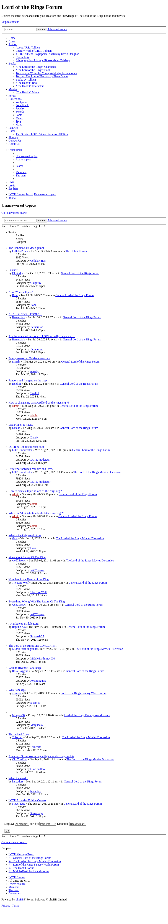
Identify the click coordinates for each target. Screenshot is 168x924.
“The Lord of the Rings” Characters (36, 66)
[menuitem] (26, 156)
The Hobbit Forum (76, 251)
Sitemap (13, 137)
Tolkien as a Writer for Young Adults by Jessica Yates (46, 73)
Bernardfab (18, 317)
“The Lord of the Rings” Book (33, 69)
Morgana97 (18, 715)
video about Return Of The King (27, 557)
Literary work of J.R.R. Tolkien (34, 50)
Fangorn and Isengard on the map (28, 380)
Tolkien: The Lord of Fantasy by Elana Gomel (42, 76)
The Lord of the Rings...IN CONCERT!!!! (33, 645)
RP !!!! (12, 711)
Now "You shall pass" (21, 292)
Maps (19, 124)
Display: (16, 823)
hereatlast (17, 781)
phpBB (20, 899)
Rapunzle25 (19, 626)
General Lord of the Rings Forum (80, 273)
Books (12, 63)
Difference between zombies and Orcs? (31, 468)
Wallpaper (21, 102)
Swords (20, 111)
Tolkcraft (17, 737)
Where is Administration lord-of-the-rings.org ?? (36, 513)
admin (15, 405)
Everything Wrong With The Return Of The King (37, 601)
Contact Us (15, 140)
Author (13, 44)
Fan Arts (13, 127)
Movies (13, 89)
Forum (12, 95)
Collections (15, 98)
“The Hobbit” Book (27, 82)
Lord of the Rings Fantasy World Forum (83, 693)
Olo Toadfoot (19, 759)
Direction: (71, 823)
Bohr (15, 295)
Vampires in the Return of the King (29, 579)
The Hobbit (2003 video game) (26, 247)
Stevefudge (18, 803)
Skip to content (10, 21)
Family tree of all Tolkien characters (29, 358)
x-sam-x (16, 693)
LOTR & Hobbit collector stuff (26, 446)
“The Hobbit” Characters (30, 86)
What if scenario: (18, 778)
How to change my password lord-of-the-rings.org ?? (39, 402)
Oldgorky (17, 273)
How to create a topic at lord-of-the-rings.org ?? (36, 490)
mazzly (16, 361)
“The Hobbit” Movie (27, 92)
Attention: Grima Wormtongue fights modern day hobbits (41, 756)
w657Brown (19, 560)
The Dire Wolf (20, 582)
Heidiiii (16, 383)
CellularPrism (20, 251)
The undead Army (19, 734)
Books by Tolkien (26, 79)
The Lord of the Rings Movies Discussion (97, 472)
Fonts (19, 114)
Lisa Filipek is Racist (21, 424)
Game (12, 130)
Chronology (22, 57)
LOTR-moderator (22, 449)
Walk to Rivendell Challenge (25, 667)
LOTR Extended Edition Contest (27, 800)
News (12, 41)
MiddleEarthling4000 (24, 648)
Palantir (13, 269)
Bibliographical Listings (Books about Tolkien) (43, 60)
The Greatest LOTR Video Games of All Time (42, 134)
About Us (14, 143)
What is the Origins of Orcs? (25, 535)
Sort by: (43, 823)
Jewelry (20, 108)
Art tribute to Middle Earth (24, 623)
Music (19, 118)
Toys (18, 121)
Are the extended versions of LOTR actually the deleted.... (42, 336)
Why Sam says (17, 689)
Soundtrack (22, 105)
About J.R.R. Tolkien (28, 47)
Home (12, 37)
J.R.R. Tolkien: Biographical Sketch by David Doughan (47, 53)
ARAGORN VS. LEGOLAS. (25, 314)
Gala (14, 538)
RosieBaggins (20, 671)
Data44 (16, 427)
